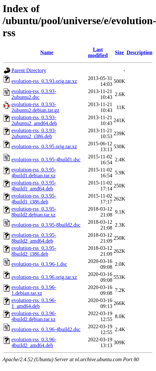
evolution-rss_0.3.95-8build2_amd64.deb (33, 238)
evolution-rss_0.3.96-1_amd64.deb (33, 303)
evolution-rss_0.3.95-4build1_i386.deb (33, 198)
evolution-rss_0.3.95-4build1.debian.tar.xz (33, 172)
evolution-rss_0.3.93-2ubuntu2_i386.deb (33, 133)
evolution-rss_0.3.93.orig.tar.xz (44, 81)
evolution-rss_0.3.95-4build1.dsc (45, 159)
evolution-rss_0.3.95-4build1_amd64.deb (33, 185)
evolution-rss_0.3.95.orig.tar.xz (44, 146)
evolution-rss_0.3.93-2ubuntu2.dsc (33, 94)
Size (119, 52)
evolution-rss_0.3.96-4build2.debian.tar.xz (33, 316)
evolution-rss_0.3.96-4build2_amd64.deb (33, 342)
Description (139, 52)
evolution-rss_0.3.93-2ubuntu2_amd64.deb (34, 120)
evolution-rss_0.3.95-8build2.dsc (45, 225)
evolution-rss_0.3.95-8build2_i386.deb (33, 251)
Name (46, 52)
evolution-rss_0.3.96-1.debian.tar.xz (33, 290)
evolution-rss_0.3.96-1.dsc (39, 264)
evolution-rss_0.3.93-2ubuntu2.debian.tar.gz (35, 107)
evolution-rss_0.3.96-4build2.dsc (45, 329)
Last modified (98, 52)
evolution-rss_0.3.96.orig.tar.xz (44, 277)
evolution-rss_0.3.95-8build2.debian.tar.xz (33, 212)
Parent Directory (28, 70)
